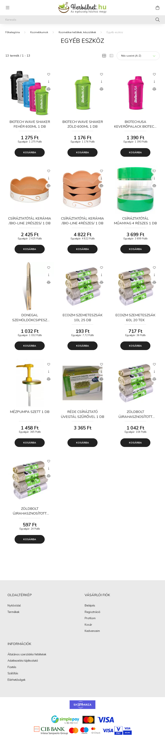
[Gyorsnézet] (48, 81)
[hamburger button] (7, 7)
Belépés (90, 606)
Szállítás (13, 673)
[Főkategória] (12, 32)
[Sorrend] (138, 55)
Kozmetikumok (39, 32)
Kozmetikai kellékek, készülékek (77, 32)
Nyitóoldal (14, 606)
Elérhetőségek (16, 680)
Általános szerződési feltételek (27, 654)
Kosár (88, 625)
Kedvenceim (92, 631)
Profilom (90, 618)
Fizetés (12, 667)
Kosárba (29, 152)
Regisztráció (92, 612)
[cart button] (157, 7)
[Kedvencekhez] (48, 74)
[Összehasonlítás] (48, 89)
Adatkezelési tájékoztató (23, 661)
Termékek (13, 612)
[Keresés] (82, 19)
